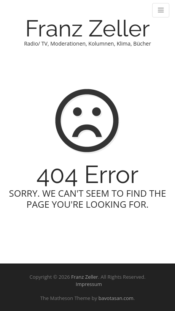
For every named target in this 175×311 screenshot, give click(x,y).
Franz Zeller (87, 28)
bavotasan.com (116, 298)
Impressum (87, 284)
